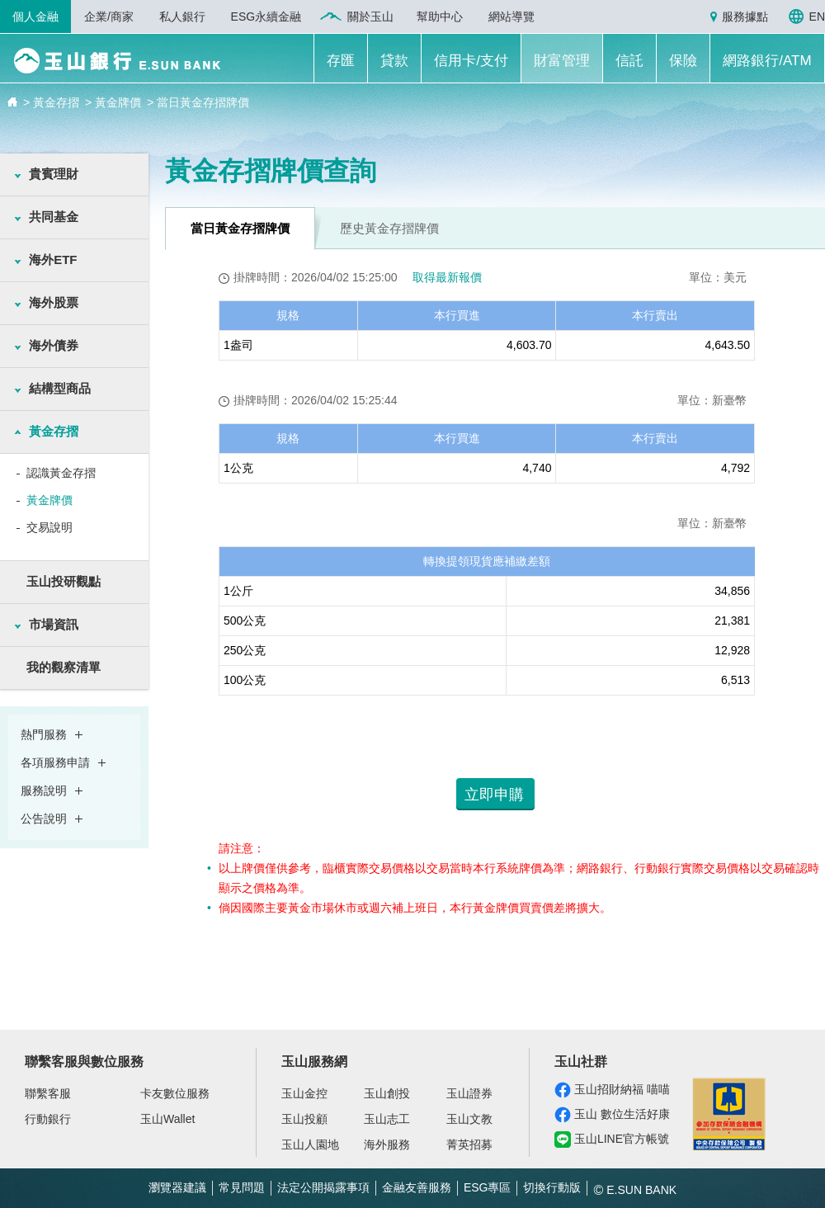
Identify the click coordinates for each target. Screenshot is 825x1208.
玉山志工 (387, 1118)
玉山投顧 (304, 1118)
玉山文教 (469, 1118)
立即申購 (494, 794)
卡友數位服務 (175, 1093)
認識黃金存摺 (61, 472)
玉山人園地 (310, 1144)
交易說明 (49, 527)
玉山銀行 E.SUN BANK (116, 60)
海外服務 (387, 1144)
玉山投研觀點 (63, 581)
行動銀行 (48, 1118)
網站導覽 (511, 16)
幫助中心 (440, 16)
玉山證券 (469, 1093)
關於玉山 (370, 16)
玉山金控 (304, 1093)
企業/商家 (109, 16)
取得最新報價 (447, 277)
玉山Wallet (167, 1118)
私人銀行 (182, 16)
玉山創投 (387, 1093)
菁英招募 (469, 1144)
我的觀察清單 (63, 667)
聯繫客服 (48, 1093)
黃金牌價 (49, 500)
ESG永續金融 (266, 16)
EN (817, 16)
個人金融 (35, 16)
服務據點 (745, 16)
